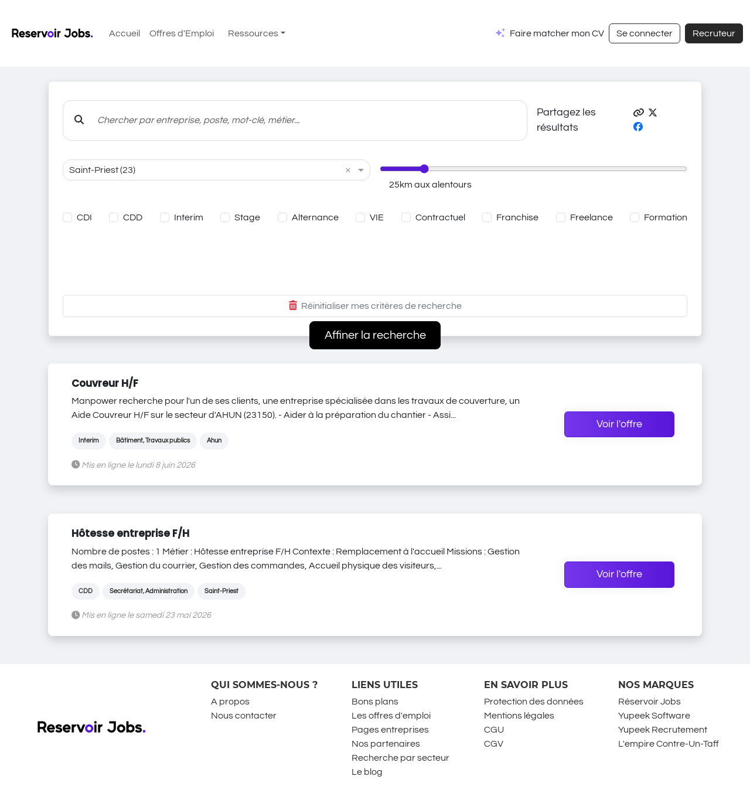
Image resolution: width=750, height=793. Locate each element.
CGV (493, 743)
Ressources (253, 33)
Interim (188, 217)
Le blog (367, 772)
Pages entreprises (390, 729)
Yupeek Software (654, 715)
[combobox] (204, 170)
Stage (247, 217)
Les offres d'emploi (391, 715)
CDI (84, 217)
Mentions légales (519, 715)
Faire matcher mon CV (557, 33)
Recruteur (714, 33)
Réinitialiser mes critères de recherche (375, 306)
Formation (665, 217)
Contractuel (440, 217)
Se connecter (644, 33)
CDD (132, 217)
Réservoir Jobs (649, 701)
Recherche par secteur (400, 758)
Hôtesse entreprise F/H (130, 533)
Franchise (517, 217)
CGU (494, 729)
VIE (377, 217)
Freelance (591, 217)
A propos (230, 701)
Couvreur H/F (104, 383)
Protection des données (534, 701)
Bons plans (375, 701)
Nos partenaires (386, 743)
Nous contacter (244, 715)
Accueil (124, 33)
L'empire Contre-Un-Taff (668, 743)
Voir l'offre (619, 424)
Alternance (315, 217)
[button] (638, 113)
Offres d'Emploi (181, 33)
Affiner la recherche (375, 335)
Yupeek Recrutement (662, 729)
